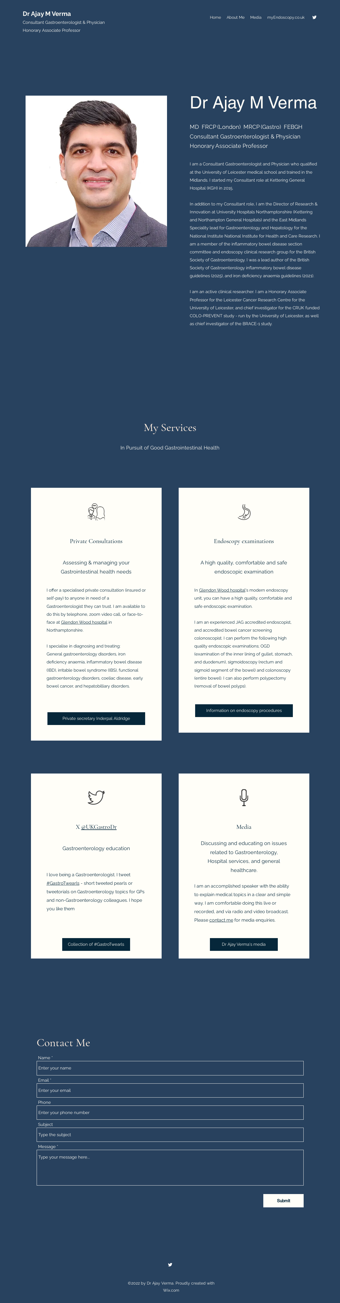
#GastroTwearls (63, 883)
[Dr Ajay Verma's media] (244, 944)
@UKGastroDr (99, 827)
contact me (221, 920)
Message (47, 1147)
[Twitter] (314, 17)
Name (44, 1058)
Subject (45, 1125)
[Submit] (283, 1200)
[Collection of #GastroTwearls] (96, 944)
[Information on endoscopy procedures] (244, 710)
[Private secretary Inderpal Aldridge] (96, 718)
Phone (44, 1102)
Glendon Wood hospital (84, 622)
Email (43, 1080)
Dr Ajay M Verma (47, 13)
